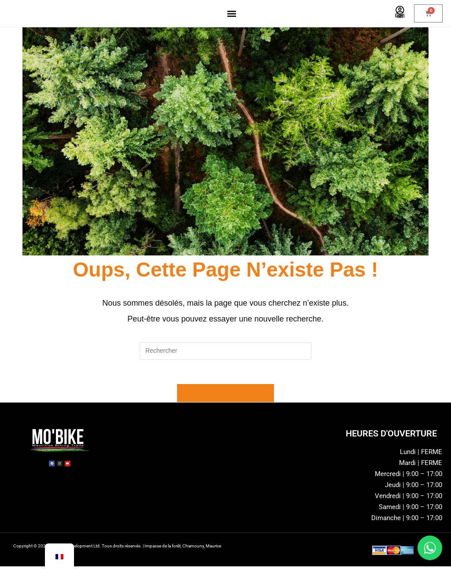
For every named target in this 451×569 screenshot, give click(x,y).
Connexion (400, 15)
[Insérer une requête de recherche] (225, 351)
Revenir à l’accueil (225, 395)
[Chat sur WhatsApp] (430, 548)
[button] (232, 13)
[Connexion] (400, 10)
